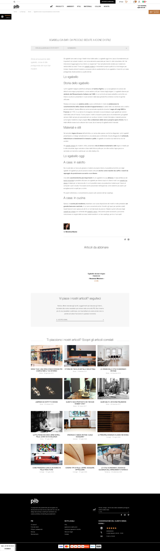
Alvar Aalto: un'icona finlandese (113, 402)
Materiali (88, 6)
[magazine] (51, 7)
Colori (98, 6)
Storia (29, 11)
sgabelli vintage (70, 146)
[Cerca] (14, 1)
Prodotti (60, 6)
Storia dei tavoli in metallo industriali (80, 369)
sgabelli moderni (90, 66)
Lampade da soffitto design (47, 402)
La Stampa (22, 11)
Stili (79, 6)
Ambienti (70, 6)
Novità (106, 6)
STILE (123, 2)
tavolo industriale (69, 180)
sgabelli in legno (92, 212)
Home (15, 11)
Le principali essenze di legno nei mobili (113, 435)
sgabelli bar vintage (70, 212)
